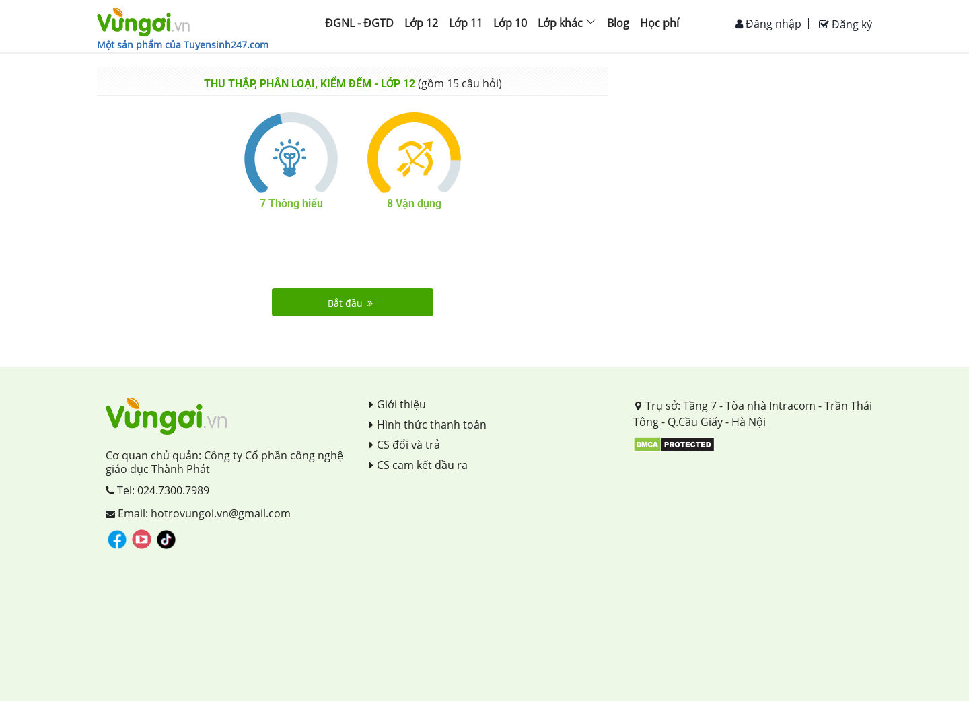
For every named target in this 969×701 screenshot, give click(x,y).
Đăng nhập (768, 23)
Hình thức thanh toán (428, 424)
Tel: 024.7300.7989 (157, 490)
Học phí (659, 22)
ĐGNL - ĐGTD (359, 22)
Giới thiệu (397, 404)
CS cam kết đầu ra (418, 464)
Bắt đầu (350, 303)
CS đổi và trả (404, 444)
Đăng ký (845, 24)
